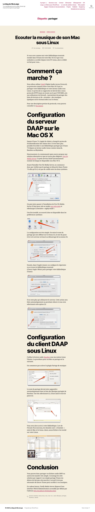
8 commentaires (59, 48)
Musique (42, 32)
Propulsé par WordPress (31, 508)
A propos (42, 2)
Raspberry (82, 7)
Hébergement (77, 2)
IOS (84, 2)
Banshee (47, 357)
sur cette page (55, 206)
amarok (31, 495)
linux (43, 495)
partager (64, 495)
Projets (69, 7)
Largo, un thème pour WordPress (49, 5)
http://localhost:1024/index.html (45, 491)
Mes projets (81, 5)
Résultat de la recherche (78, 9)
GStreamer (68, 2)
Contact (61, 2)
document (39, 106)
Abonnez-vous (53, 2)
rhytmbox (31, 497)
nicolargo (38, 48)
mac (46, 495)
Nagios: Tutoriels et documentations (54, 7)
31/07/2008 (47, 48)
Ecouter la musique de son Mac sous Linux (47, 40)
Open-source (51, 32)
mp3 (55, 495)
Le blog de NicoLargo (11, 4)
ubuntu (36, 497)
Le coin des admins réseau (68, 5)
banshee (35, 495)
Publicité (74, 7)
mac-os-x (50, 495)
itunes (40, 495)
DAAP (43, 84)
